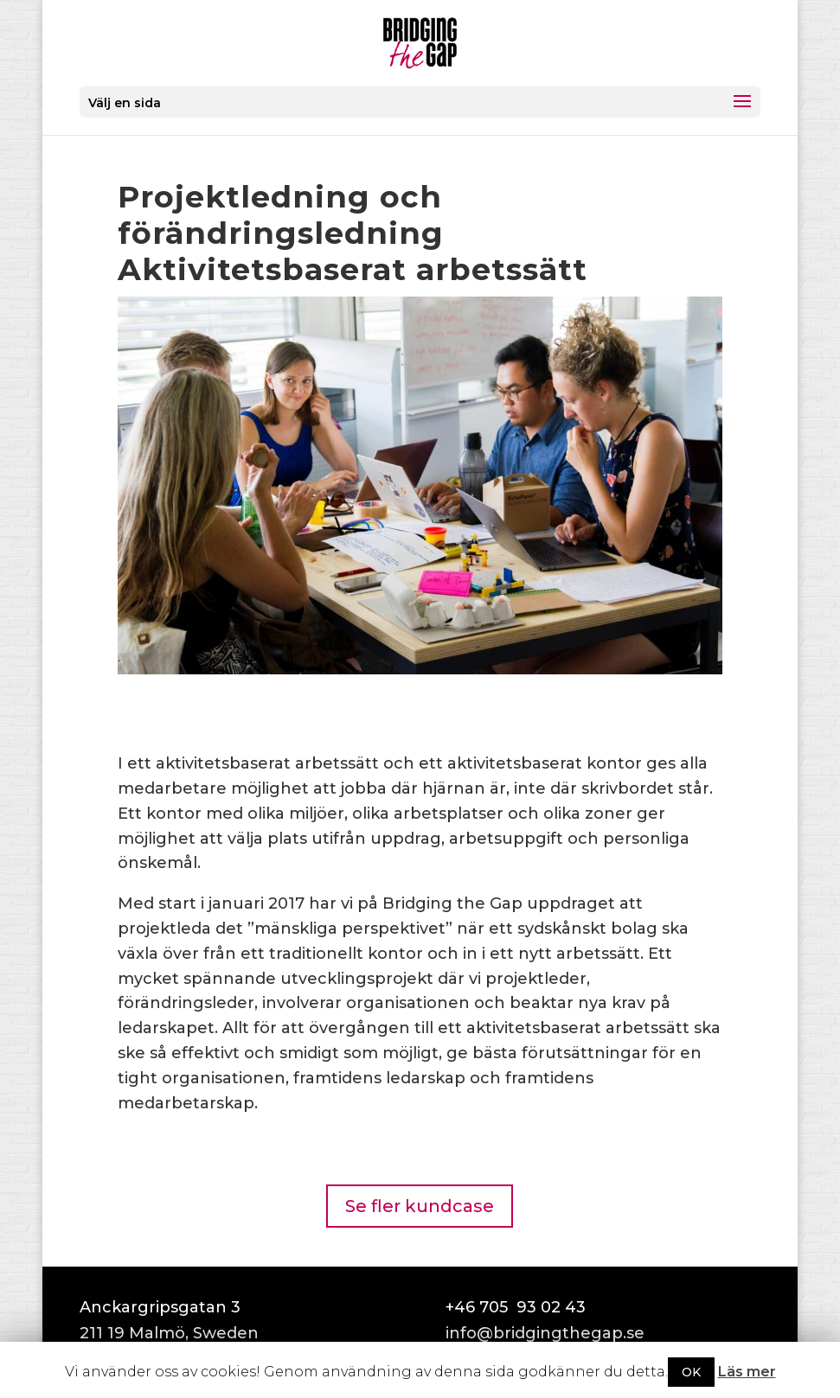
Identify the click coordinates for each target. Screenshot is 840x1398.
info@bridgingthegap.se (545, 1333)
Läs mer (747, 1371)
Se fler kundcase (419, 1206)
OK (691, 1372)
